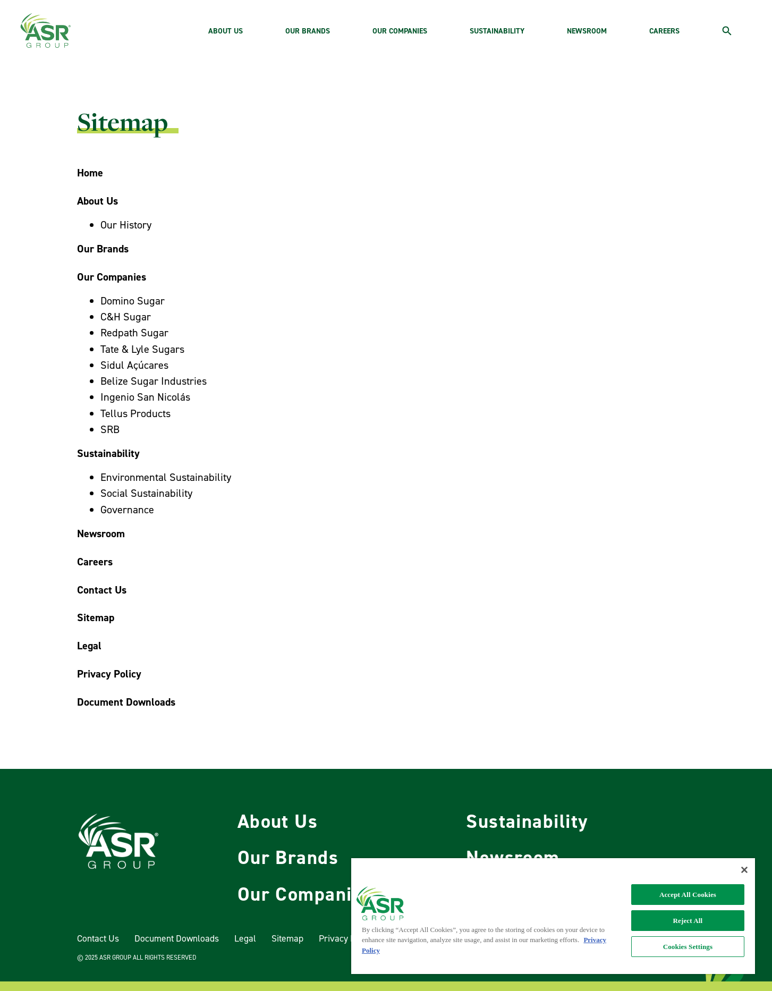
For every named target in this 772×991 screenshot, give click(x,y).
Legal (245, 938)
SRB (110, 429)
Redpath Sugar (134, 333)
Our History (125, 225)
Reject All (688, 921)
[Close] (744, 870)
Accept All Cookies (687, 895)
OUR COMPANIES (399, 31)
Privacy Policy (346, 938)
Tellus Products (135, 413)
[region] (553, 916)
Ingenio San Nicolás (145, 397)
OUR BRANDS (307, 31)
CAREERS (664, 31)
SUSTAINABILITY (497, 31)
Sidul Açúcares (134, 365)
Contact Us (98, 938)
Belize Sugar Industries (153, 381)
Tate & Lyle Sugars (142, 349)
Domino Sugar (132, 301)
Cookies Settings (687, 947)
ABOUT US (225, 31)
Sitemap (287, 938)
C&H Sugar (125, 317)
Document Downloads (176, 938)
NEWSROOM (587, 31)
